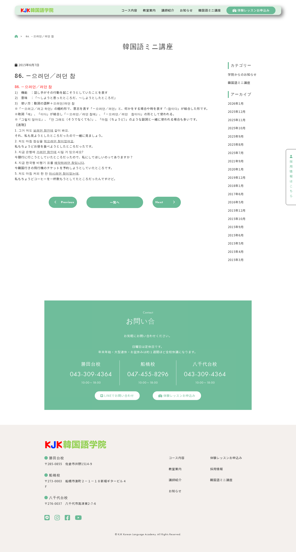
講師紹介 (175, 480)
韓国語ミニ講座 (239, 82)
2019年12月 (237, 177)
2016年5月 (236, 202)
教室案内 (175, 469)
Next (159, 202)
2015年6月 (236, 235)
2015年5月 (236, 243)
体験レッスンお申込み (251, 10)
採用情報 (216, 469)
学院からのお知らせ (242, 74)
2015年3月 (236, 259)
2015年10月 (237, 218)
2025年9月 (236, 136)
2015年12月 (237, 210)
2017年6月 (236, 194)
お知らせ (175, 491)
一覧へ (114, 202)
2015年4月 (236, 251)
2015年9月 (236, 227)
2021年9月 (236, 161)
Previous (67, 202)
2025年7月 (236, 152)
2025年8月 (236, 144)
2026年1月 (236, 103)
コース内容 (177, 457)
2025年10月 (237, 128)
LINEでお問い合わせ (117, 397)
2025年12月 (237, 111)
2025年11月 (237, 120)
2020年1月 (236, 169)
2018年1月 (236, 185)
